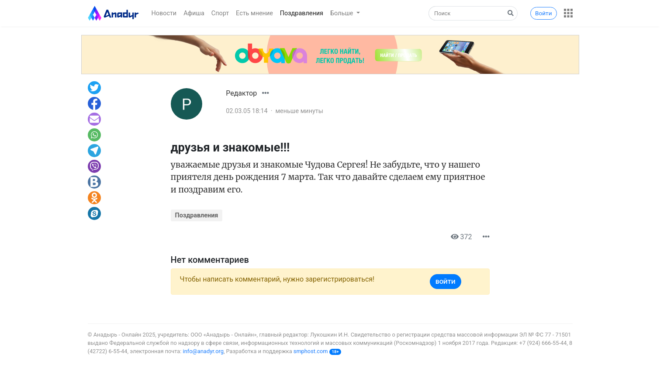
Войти (543, 13)
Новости (164, 13)
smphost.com (311, 351)
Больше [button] (342, 13)
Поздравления (301, 13)
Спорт (220, 13)
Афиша (193, 13)
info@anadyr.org (203, 351)
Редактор (241, 93)
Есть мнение (254, 13)
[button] (568, 13)
